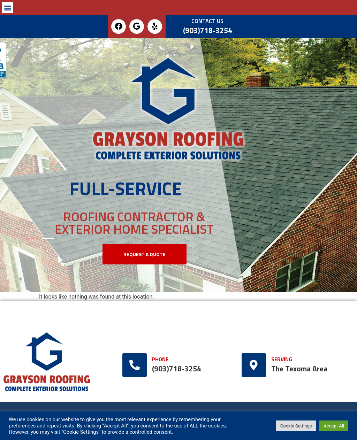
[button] (7, 7)
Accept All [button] (334, 426)
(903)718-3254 (207, 30)
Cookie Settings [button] (296, 426)
